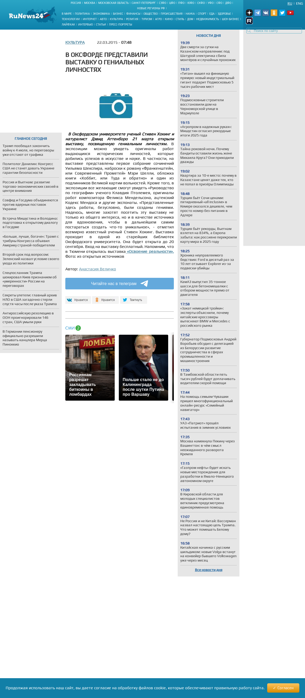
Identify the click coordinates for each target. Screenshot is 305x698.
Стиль (180, 19)
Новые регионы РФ (151, 8)
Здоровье (224, 13)
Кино (169, 19)
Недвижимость (207, 19)
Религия (132, 19)
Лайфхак (68, 24)
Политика (82, 13)
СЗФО (162, 2)
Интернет (90, 19)
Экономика (101, 13)
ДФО (228, 2)
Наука (190, 13)
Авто (103, 19)
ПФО (181, 2)
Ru (290, 3)
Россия (76, 2)
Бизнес (118, 13)
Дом (190, 19)
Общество (150, 13)
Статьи (101, 24)
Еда (211, 13)
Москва (89, 2)
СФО (219, 2)
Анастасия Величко (97, 268)
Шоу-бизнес (230, 19)
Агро (158, 19)
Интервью (85, 24)
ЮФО (190, 2)
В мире (67, 13)
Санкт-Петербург (144, 2)
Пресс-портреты (120, 24)
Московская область (113, 2)
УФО (210, 2)
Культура (116, 19)
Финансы (133, 13)
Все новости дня (208, 570)
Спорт (202, 13)
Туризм (146, 19)
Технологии (71, 19)
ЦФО (172, 2)
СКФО (201, 2)
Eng (299, 3)
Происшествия (172, 13)
